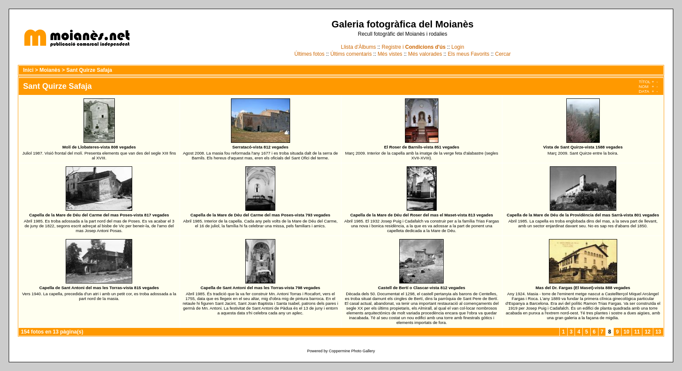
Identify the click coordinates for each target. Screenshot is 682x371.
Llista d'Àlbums (358, 47)
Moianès (50, 70)
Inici (28, 70)
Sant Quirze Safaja (89, 70)
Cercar (503, 54)
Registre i (414, 47)
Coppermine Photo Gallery (352, 351)
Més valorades (425, 54)
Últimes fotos (309, 54)
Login (457, 47)
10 (626, 332)
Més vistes (390, 54)
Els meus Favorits (468, 54)
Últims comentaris (350, 54)
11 (637, 332)
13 (658, 332)
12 (647, 332)
